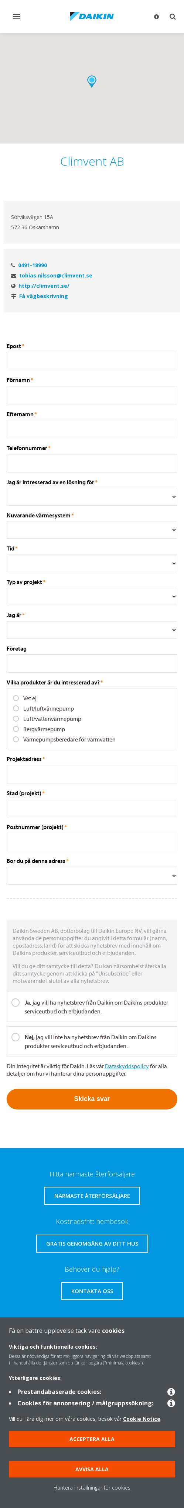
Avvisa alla (92, 1469)
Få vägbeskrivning (43, 296)
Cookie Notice (141, 1418)
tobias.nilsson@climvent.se (55, 275)
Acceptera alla (92, 1439)
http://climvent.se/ (43, 285)
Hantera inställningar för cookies (92, 1487)
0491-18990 (32, 265)
